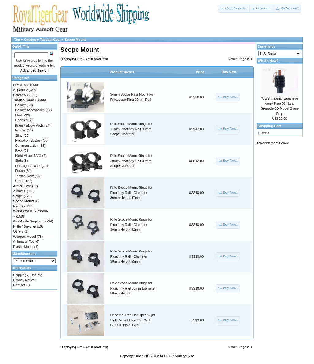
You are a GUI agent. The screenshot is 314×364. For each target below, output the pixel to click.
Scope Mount (75, 39)
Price (200, 72)
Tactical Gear (50, 39)
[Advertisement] (281, 241)
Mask (19, 115)
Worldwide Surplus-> (28, 221)
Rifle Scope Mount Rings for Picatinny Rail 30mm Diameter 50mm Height (133, 288)
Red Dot (19, 206)
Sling (18, 135)
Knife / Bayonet (24, 226)
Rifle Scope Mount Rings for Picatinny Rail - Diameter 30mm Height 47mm (131, 192)
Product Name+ (122, 72)
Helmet (20, 105)
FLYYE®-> (21, 85)
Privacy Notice (24, 280)
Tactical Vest (24, 176)
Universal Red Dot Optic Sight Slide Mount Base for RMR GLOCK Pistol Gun (132, 320)
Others (20, 181)
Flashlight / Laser (28, 166)
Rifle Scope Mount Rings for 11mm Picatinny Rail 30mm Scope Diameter (131, 129)
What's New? (268, 61)
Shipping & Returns (27, 275)
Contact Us (21, 285)
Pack (18, 150)
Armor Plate (22, 186)
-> (25, 100)
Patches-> (21, 95)
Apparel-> (20, 90)
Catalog (30, 39)
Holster (20, 130)
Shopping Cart (269, 126)
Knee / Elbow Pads (29, 125)
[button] (234, 9)
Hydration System (28, 140)
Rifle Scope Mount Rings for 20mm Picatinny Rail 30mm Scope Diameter (131, 161)
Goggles (21, 120)
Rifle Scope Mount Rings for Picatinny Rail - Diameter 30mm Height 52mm (131, 224)
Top (17, 39)
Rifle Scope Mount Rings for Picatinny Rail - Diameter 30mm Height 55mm (131, 256)
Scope (18, 196)
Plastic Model (23, 246)
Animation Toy (23, 241)
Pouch (20, 171)
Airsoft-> (19, 191)
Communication (26, 145)
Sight (19, 160)
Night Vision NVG (28, 155)
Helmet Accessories (30, 110)
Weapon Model (24, 236)
